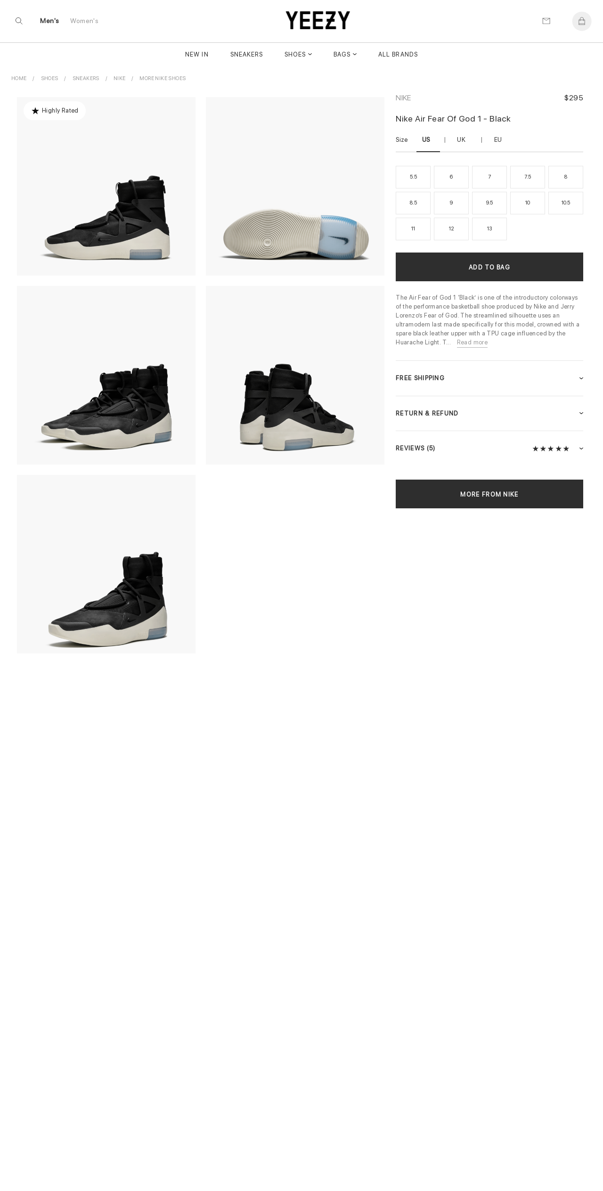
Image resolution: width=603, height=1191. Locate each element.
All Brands (397, 55)
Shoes (295, 55)
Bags (342, 55)
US (426, 139)
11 (413, 229)
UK (461, 139)
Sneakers (246, 55)
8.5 (413, 203)
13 (489, 229)
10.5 (566, 203)
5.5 (413, 177)
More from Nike (489, 494)
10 (527, 203)
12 (451, 229)
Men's (50, 21)
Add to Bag (489, 267)
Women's (85, 21)
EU (498, 139)
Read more (472, 342)
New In (196, 55)
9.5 (489, 203)
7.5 (527, 177)
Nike (403, 97)
